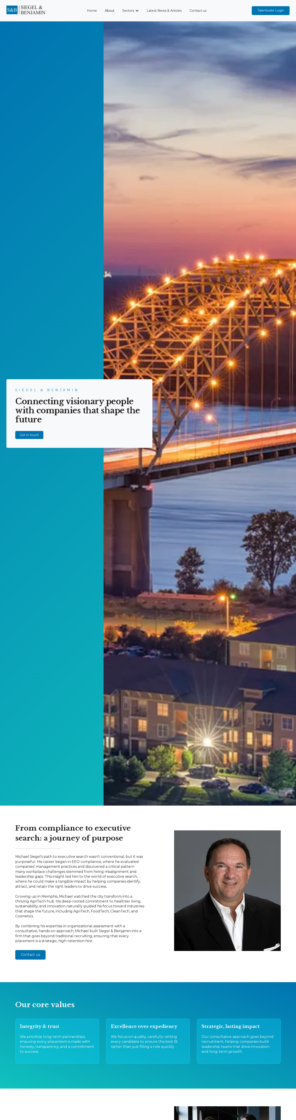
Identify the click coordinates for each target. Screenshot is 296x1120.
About (109, 11)
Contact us (198, 11)
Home (92, 11)
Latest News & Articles (164, 11)
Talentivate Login (270, 10)
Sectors (128, 11)
